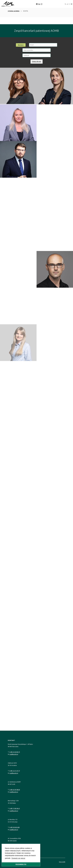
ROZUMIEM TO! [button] (21, 864)
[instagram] (41, 4)
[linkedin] (39, 4)
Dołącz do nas (36, 61)
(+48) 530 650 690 (14, 827)
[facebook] (37, 4)
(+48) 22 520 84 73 (14, 752)
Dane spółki (62, 861)
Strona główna (13, 11)
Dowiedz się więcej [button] (18, 858)
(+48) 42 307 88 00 (14, 789)
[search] (65, 4)
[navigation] (71, 4)
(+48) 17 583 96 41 (14, 808)
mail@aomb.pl (14, 754)
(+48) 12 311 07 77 (14, 770)
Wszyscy (21, 45)
